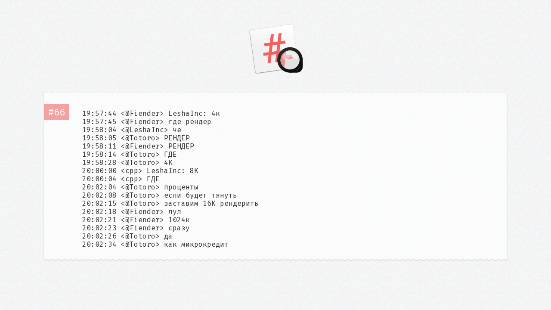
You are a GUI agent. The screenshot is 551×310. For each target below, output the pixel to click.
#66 (56, 112)
